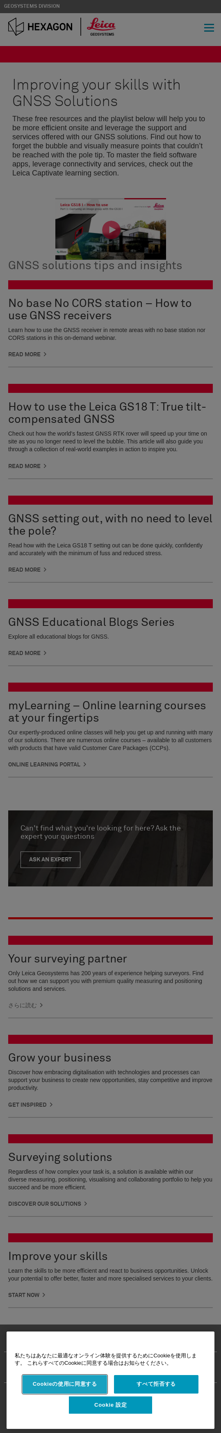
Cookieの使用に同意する (65, 1384)
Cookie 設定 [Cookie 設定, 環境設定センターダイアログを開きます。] (110, 1405)
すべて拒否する (156, 1384)
